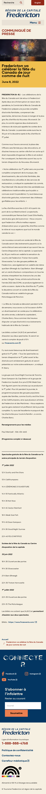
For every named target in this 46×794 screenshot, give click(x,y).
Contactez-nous (11, 755)
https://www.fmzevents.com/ (22, 622)
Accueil (5, 639)
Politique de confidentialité (17, 750)
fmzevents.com (13, 343)
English (38, 3)
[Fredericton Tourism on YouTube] (9, 680)
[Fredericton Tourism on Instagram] (33, 674)
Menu (35, 22)
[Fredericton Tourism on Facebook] (9, 674)
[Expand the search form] (13, 2)
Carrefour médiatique (15, 760)
